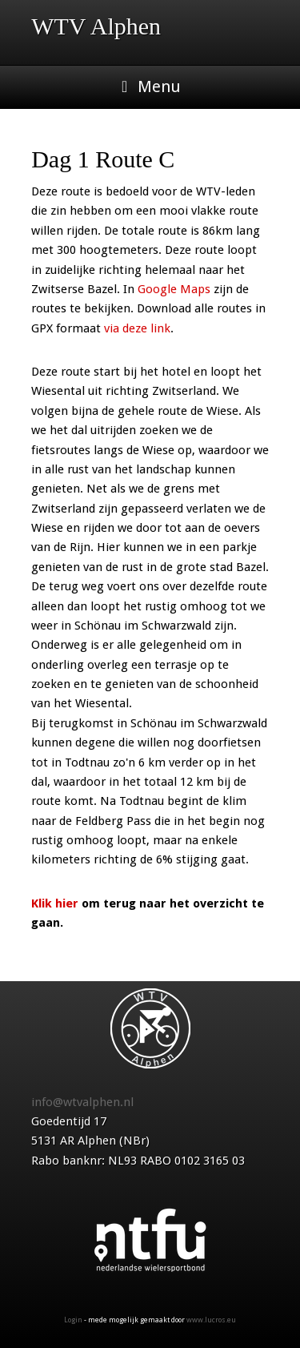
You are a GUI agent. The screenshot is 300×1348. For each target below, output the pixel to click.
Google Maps (174, 289)
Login (73, 1320)
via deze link (137, 328)
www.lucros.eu (211, 1320)
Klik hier (54, 903)
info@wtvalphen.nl (82, 1102)
